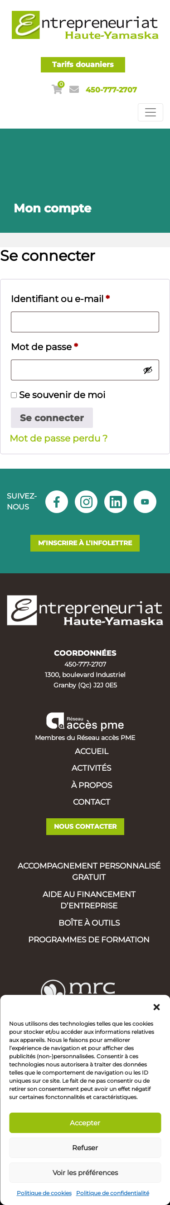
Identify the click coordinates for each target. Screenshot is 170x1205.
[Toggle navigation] (150, 112)
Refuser (85, 1147)
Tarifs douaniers (83, 64)
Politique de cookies (44, 1193)
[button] (156, 1006)
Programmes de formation (89, 939)
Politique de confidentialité (112, 1193)
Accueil (91, 751)
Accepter (85, 1123)
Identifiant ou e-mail (60, 299)
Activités (91, 768)
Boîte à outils (89, 922)
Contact (91, 802)
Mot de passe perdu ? (58, 438)
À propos (91, 785)
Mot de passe (44, 347)
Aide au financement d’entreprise (89, 900)
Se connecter (52, 418)
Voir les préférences (85, 1172)
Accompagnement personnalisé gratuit (89, 871)
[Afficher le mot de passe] (148, 370)
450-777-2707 (111, 90)
